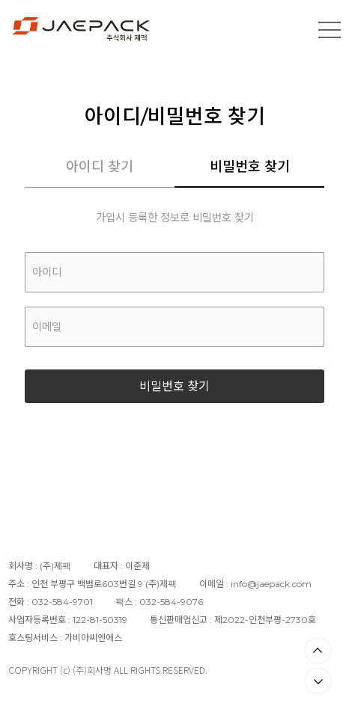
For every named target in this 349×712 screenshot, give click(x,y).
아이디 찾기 (99, 167)
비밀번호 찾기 (250, 167)
